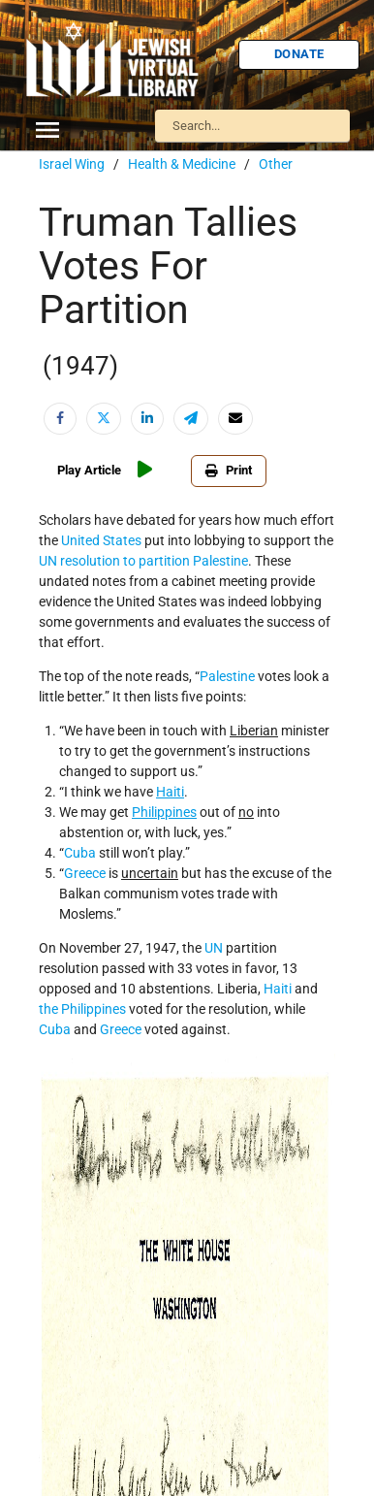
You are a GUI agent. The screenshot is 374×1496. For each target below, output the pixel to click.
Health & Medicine (181, 164)
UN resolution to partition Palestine (143, 561)
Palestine (227, 676)
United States (101, 540)
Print (228, 470)
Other (276, 164)
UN (213, 948)
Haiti (278, 988)
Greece (85, 873)
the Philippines (82, 1009)
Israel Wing (72, 164)
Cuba (80, 853)
